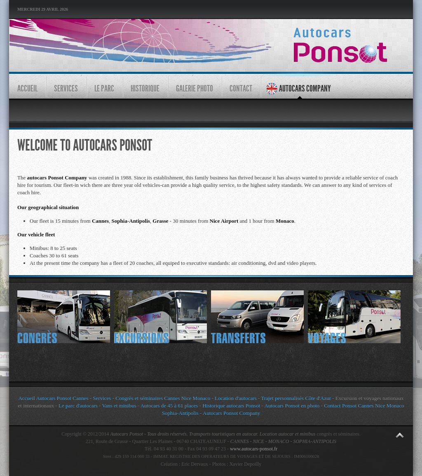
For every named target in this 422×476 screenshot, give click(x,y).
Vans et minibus (119, 406)
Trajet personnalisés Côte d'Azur (295, 398)
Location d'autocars (236, 398)
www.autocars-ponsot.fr (253, 449)
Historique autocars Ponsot (231, 406)
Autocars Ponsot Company (231, 413)
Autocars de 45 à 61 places (169, 406)
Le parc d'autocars (78, 406)
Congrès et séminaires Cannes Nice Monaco (162, 398)
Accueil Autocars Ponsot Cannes (53, 398)
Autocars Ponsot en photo (291, 406)
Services (102, 398)
